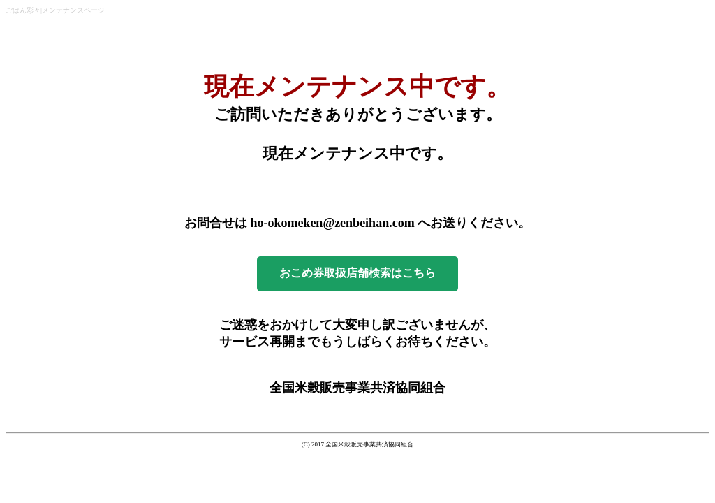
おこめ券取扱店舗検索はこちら (357, 273)
